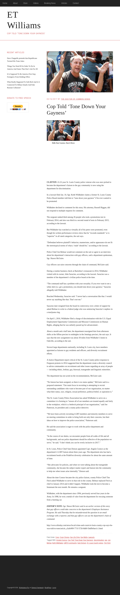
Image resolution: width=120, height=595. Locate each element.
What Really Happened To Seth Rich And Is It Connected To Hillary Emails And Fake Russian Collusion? (23, 85)
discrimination (99, 540)
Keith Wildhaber (57, 543)
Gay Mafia (84, 537)
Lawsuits (91, 537)
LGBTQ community (70, 543)
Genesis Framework (38, 588)
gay (106, 540)
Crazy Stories (64, 537)
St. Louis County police (95, 543)
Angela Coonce (61, 540)
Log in (54, 588)
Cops (57, 537)
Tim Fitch (107, 543)
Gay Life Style (75, 537)
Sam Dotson (81, 543)
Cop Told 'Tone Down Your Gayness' (80, 540)
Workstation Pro (24, 588)
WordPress (48, 588)
